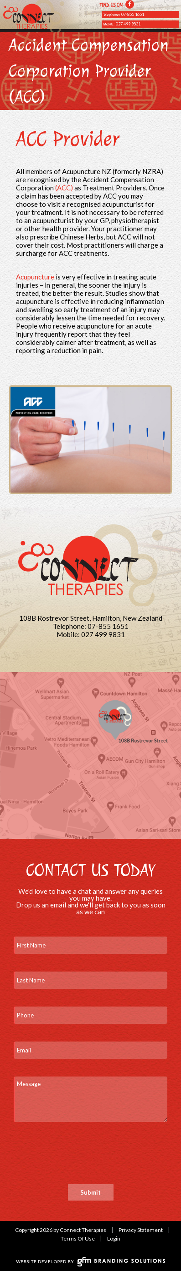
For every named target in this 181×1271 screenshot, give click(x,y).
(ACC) (64, 188)
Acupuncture (35, 277)
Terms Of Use (78, 1238)
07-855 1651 (132, 14)
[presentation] (83, 1157)
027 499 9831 (128, 23)
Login (113, 1238)
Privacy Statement (141, 1229)
